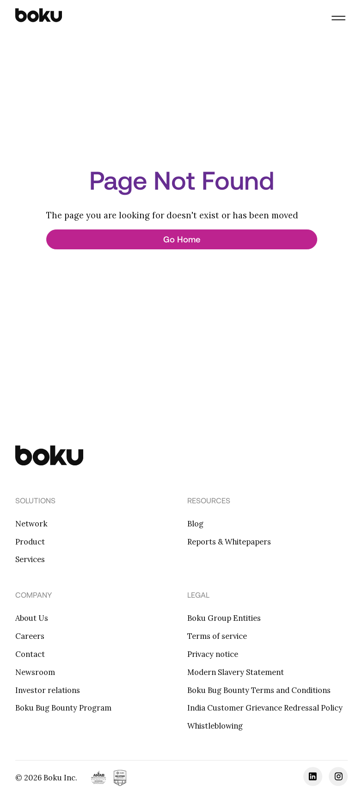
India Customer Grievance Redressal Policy (265, 707)
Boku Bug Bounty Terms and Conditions (259, 690)
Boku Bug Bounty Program (63, 707)
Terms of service (217, 636)
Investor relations (47, 690)
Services (30, 559)
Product (30, 541)
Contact (30, 654)
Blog (195, 523)
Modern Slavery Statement (235, 672)
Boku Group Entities (224, 618)
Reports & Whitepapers (229, 541)
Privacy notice (212, 654)
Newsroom (35, 672)
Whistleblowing (215, 725)
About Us (31, 618)
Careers (29, 636)
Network (31, 523)
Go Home (181, 239)
